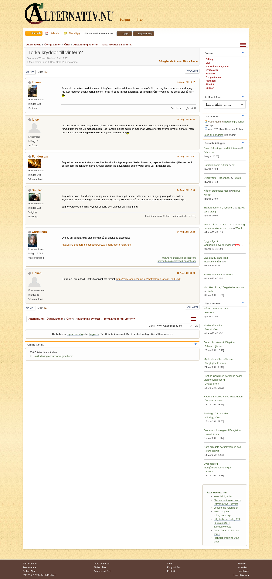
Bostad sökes (212, 329)
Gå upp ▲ (244, 575)
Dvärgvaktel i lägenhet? (217, 177)
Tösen (36, 82)
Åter (140, 19)
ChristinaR (39, 231)
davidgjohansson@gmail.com (56, 356)
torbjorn (238, 178)
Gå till (152, 325)
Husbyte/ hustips (213, 274)
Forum (125, 19)
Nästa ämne (190, 61)
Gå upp (30, 308)
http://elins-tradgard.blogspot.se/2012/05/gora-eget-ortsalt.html (96, 244)
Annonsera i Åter (102, 571)
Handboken (243, 571)
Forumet (242, 563)
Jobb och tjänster (213, 346)
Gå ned (30, 72)
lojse (35, 119)
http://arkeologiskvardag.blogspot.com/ (177, 261)
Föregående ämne (170, 61)
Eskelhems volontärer (226, 507)
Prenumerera (29, 567)
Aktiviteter (210, 471)
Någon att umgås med (216, 190)
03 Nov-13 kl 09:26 (186, 273)
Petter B (239, 245)
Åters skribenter (102, 563)
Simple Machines (48, 575)
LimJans (211, 291)
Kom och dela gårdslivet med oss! (223, 447)
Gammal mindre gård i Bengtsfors (222, 430)
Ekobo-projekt (212, 451)
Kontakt (171, 571)
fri (226, 261)
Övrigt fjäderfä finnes (215, 363)
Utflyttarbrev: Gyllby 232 (227, 519)
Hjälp (236, 575)
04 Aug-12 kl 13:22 (186, 232)
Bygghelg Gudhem (234, 121)
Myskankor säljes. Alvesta (218, 359)
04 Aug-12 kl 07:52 (186, 119)
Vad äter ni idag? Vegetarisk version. (224, 287)
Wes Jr (239, 228)
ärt (31, 356)
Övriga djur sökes (214, 400)
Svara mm (192, 71)
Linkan (37, 273)
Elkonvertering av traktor (227, 500)
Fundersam (40, 156)
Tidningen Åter (30, 563)
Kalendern (243, 567)
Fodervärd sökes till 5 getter (219, 342)
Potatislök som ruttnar (216, 165)
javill (36, 356)
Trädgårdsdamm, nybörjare (219, 207)
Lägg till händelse (213, 134)
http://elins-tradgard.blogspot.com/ (179, 258)
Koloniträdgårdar (223, 496)
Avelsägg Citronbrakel (216, 413)
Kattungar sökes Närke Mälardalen (223, 396)
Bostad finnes (212, 383)
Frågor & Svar (174, 567)
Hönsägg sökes (213, 417)
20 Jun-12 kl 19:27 (186, 82)
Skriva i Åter (100, 567)
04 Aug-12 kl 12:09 (186, 190)
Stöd (169, 563)
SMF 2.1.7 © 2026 (31, 575)
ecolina (229, 274)
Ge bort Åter (29, 571)
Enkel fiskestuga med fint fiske (221, 148)
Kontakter (210, 312)
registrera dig (75, 334)
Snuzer (37, 190)
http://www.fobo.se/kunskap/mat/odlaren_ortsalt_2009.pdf (148, 279)
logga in (94, 334)
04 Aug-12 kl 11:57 (186, 156)
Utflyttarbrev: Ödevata (226, 504)
